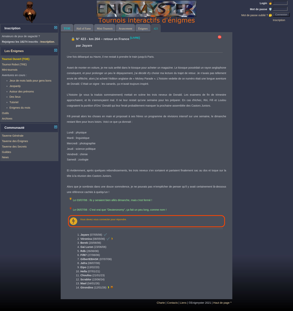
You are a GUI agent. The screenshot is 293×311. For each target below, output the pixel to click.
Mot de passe (261, 9)
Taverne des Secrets (14, 146)
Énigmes (143, 28)
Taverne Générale (12, 135)
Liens (183, 302)
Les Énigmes (14, 51)
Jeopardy (15, 86)
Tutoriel (13, 102)
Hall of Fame (84, 28)
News (5, 157)
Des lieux (15, 96)
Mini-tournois (9, 69)
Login (266, 3)
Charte (161, 302)
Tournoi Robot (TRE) (14, 64)
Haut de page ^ (222, 302)
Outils (5, 113)
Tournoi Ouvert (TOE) (15, 59)
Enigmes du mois (19, 107)
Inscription (279, 20)
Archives (7, 118)
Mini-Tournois (105, 28)
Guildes (6, 152)
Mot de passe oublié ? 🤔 (256, 15)
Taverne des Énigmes (15, 141)
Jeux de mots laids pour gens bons (30, 80)
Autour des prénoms (21, 91)
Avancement (125, 28)
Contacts (172, 302)
